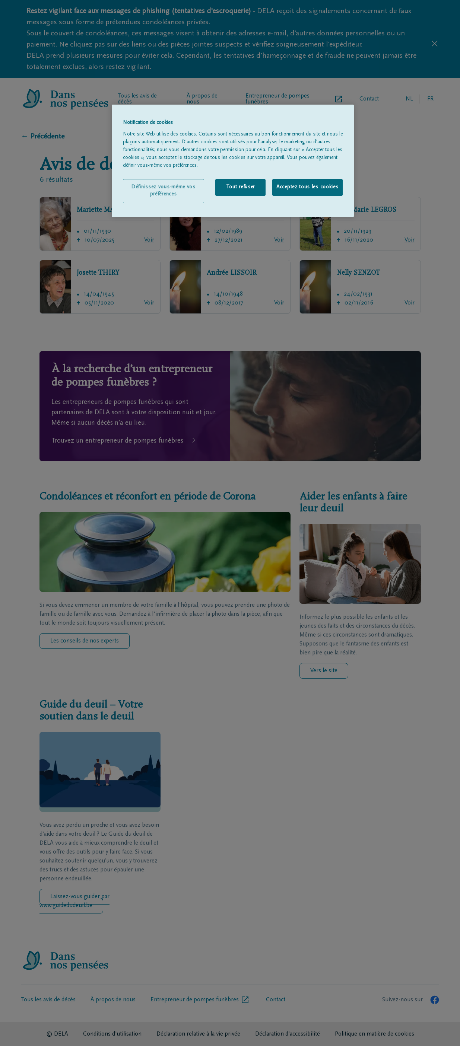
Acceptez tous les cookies (307, 187)
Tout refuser (240, 187)
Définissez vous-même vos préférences (163, 191)
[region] (233, 161)
